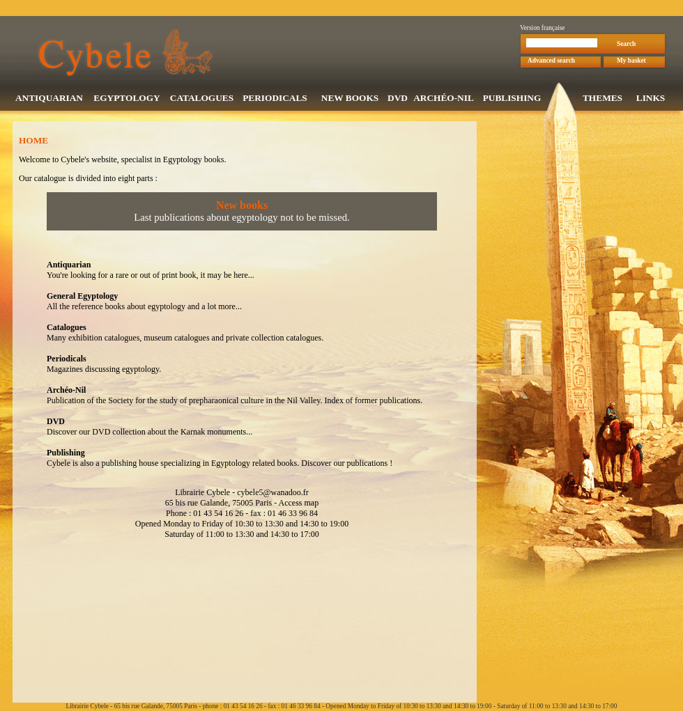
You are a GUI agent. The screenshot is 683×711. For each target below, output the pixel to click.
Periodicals (66, 360)
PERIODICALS (275, 99)
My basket (631, 61)
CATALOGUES (201, 99)
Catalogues (66, 329)
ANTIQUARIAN (49, 99)
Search (626, 45)
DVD (397, 99)
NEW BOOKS (349, 99)
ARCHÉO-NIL (443, 99)
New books (242, 206)
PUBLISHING (512, 99)
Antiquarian (69, 266)
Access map (298, 504)
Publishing (66, 454)
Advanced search (551, 61)
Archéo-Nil (66, 391)
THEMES (602, 99)
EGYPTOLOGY (126, 99)
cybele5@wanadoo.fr (273, 494)
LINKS (650, 99)
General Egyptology (82, 297)
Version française (542, 29)
